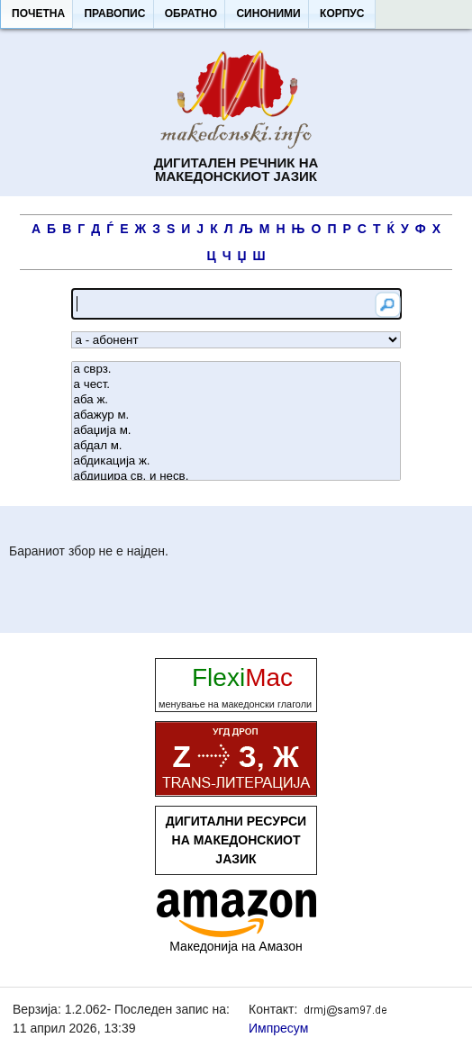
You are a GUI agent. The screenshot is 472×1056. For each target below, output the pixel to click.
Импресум (278, 1028)
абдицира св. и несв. (236, 476)
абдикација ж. (236, 461)
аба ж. (236, 400)
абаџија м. (236, 430)
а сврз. (236, 369)
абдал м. (236, 446)
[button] (38, 14)
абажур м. (236, 415)
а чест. (236, 385)
